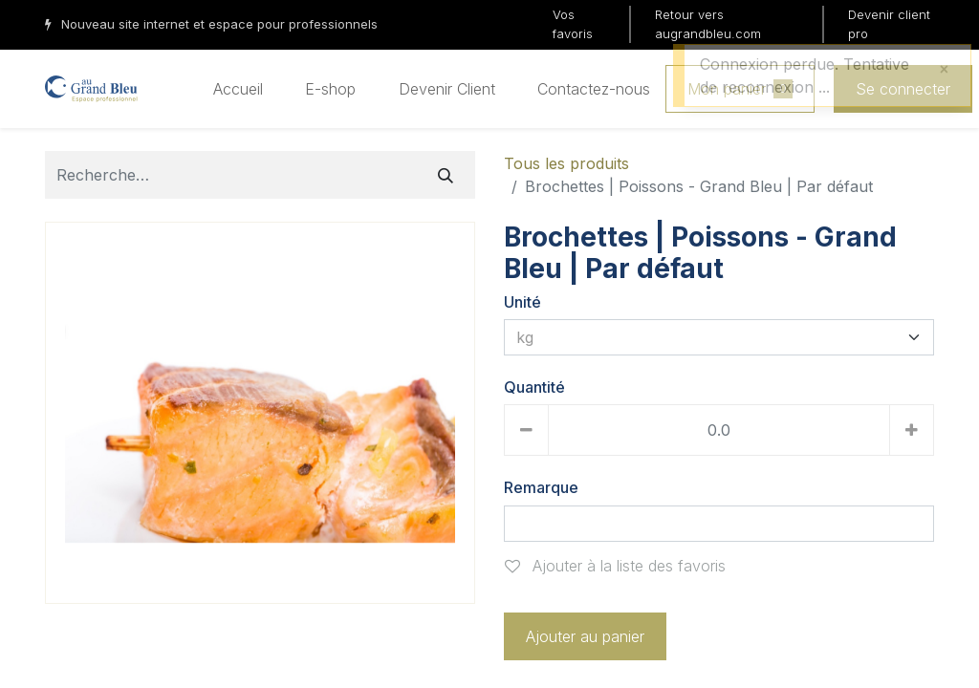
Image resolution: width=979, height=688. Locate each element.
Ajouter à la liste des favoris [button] (615, 565)
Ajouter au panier (585, 636)
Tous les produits (566, 163)
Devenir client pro (889, 24)
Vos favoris (573, 24)
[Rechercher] (445, 175)
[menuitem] (238, 89)
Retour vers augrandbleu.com (708, 24)
